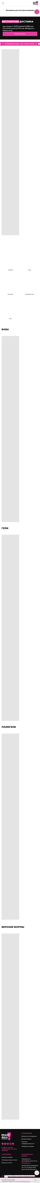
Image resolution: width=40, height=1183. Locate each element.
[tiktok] (13, 1144)
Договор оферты (26, 1139)
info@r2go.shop (26, 1163)
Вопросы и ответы (7, 1162)
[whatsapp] (10, 1144)
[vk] (3, 1144)
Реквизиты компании (28, 1146)
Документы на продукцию (29, 1136)
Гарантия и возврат (7, 1157)
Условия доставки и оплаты (9, 1160)
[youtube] (8, 1144)
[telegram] (5, 1144)
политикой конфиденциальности (23, 1181)
